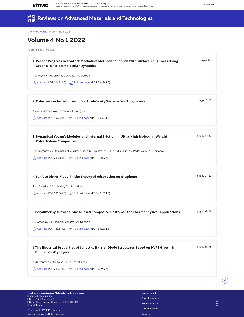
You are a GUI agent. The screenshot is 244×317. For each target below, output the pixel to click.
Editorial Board (149, 293)
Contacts (146, 313)
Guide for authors (150, 298)
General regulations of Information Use (46, 313)
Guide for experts (150, 308)
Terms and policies (151, 303)
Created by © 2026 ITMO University (43, 310)
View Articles (40, 31)
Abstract (49, 83)
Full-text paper (89, 83)
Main (29, 31)
